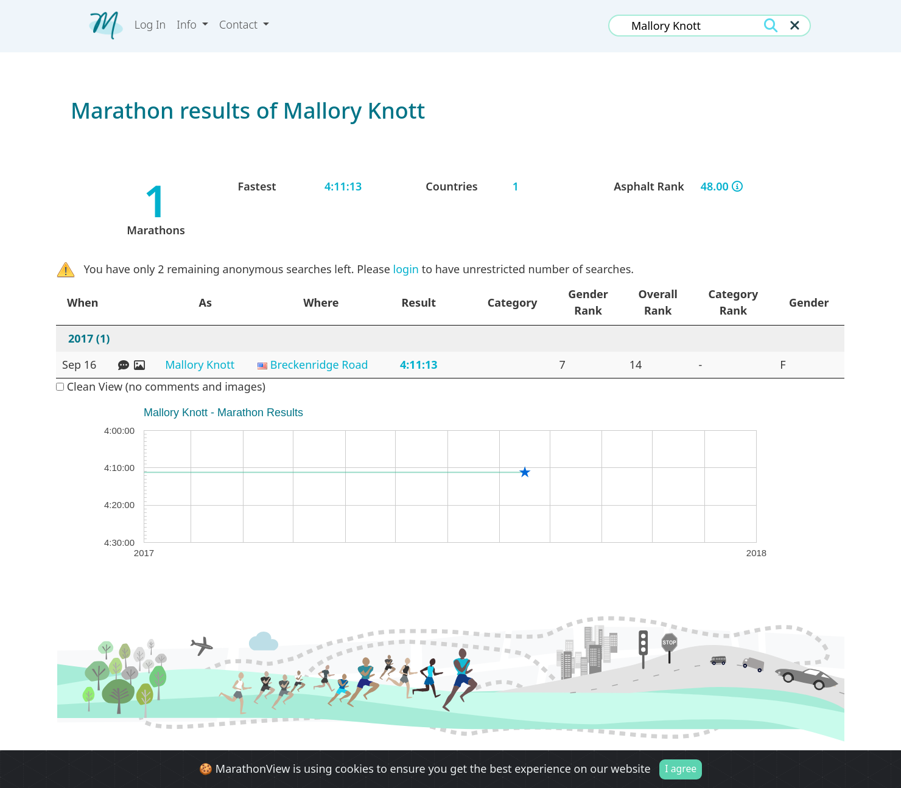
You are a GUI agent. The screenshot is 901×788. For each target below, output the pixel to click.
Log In (150, 24)
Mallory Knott (199, 364)
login (406, 269)
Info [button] (188, 24)
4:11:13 (419, 364)
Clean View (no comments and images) (160, 386)
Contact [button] (240, 24)
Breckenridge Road (319, 364)
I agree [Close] (680, 768)
